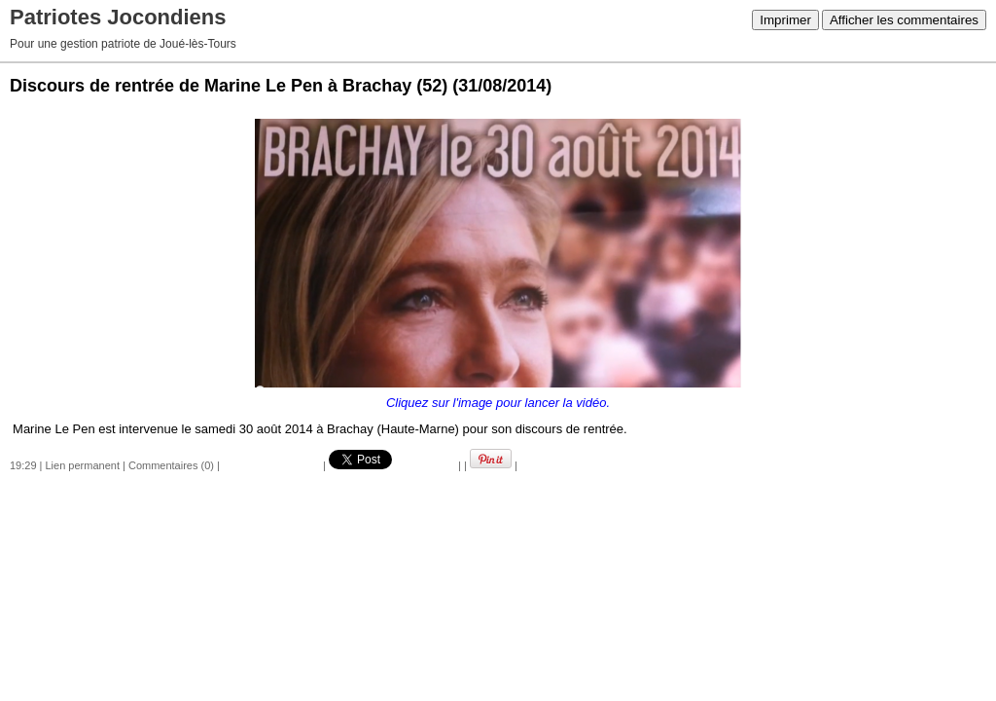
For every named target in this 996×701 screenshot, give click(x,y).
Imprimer (785, 20)
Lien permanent (83, 465)
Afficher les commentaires (904, 20)
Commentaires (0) (171, 465)
